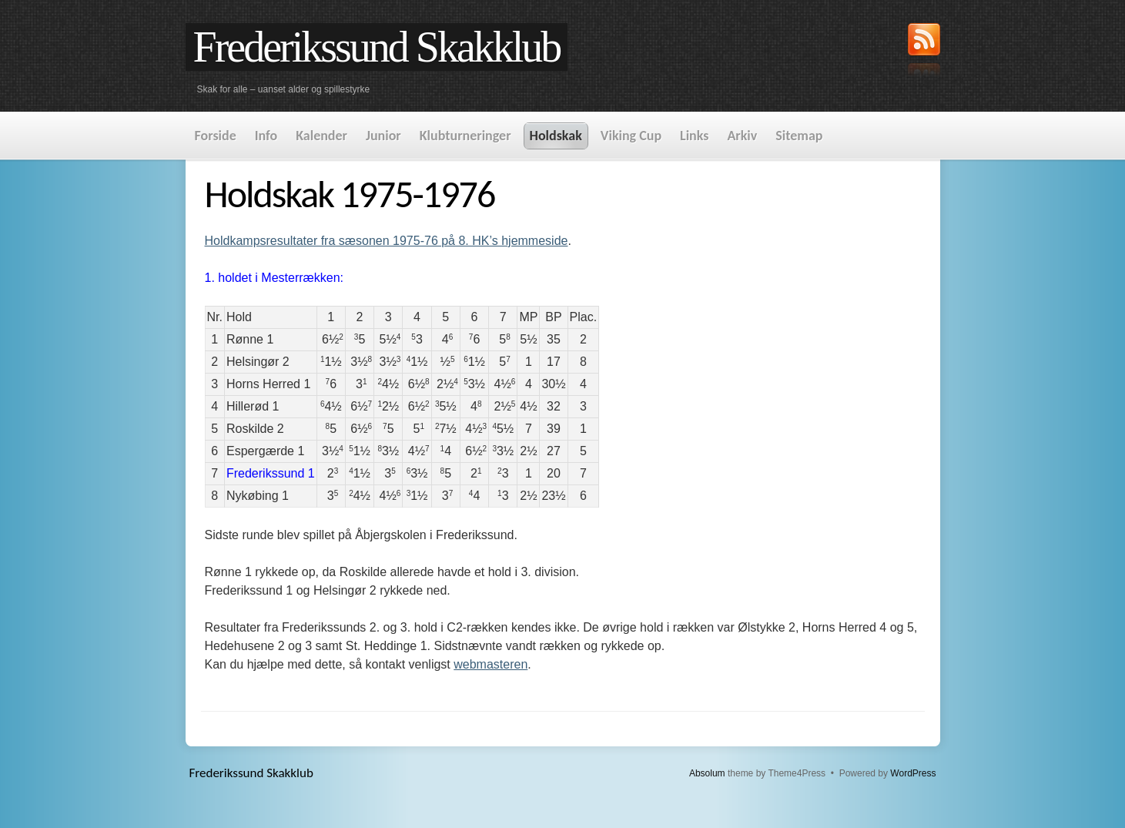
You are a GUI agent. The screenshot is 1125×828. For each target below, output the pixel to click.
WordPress (913, 773)
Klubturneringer (465, 135)
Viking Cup (631, 135)
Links (694, 135)
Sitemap (798, 135)
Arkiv (742, 135)
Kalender (321, 135)
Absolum (707, 773)
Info (266, 135)
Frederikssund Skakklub (377, 47)
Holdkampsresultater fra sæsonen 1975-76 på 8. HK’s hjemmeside (386, 240)
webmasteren (490, 664)
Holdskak (556, 135)
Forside (215, 135)
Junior (383, 135)
